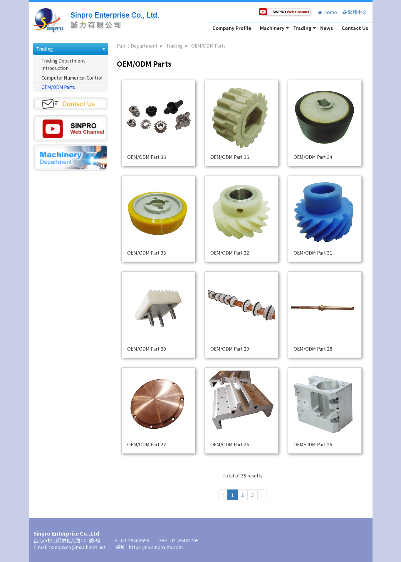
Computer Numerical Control (72, 77)
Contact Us (355, 27)
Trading (302, 27)
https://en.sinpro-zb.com (156, 547)
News (326, 27)
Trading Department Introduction (63, 64)
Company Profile (231, 27)
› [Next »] (262, 494)
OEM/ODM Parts (58, 87)
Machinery (272, 27)
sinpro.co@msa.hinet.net (79, 547)
